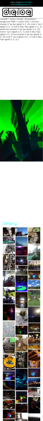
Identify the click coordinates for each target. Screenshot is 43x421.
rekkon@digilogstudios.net (21, 4)
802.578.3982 (26, 2)
